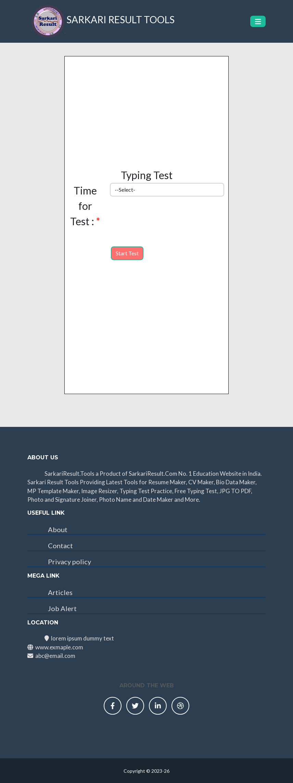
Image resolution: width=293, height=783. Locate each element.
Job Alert (62, 608)
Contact (60, 545)
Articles (60, 592)
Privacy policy (69, 561)
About (57, 529)
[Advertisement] (146, 104)
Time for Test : (85, 205)
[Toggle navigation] (258, 21)
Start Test (127, 253)
